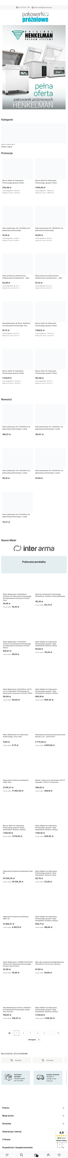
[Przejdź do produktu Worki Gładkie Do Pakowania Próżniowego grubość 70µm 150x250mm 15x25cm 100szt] (50, 858)
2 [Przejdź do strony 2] (23, 1033)
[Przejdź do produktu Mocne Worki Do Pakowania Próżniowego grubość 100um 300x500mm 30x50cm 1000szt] (18, 812)
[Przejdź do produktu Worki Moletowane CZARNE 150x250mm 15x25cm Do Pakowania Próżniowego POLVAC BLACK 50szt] (18, 949)
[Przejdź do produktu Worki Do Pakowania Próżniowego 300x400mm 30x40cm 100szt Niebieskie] (50, 581)
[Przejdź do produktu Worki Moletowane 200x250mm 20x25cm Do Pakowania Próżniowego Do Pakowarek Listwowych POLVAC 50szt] (18, 581)
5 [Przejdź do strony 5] (44, 1033)
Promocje (49, 1060)
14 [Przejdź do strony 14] (58, 1033)
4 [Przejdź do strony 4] (37, 1033)
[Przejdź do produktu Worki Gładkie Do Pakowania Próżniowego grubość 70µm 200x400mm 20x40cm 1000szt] (50, 903)
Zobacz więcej (6, 147)
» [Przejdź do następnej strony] (34, 1039)
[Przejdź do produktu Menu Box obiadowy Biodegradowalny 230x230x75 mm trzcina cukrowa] (50, 949)
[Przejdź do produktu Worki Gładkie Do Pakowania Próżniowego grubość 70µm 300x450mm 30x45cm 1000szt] (50, 676)
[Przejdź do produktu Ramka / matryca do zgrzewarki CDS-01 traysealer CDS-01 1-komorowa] (50, 767)
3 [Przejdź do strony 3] (30, 1033)
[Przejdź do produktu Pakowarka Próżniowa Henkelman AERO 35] (18, 903)
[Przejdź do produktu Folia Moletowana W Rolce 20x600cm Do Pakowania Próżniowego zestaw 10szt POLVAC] (18, 994)
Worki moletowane (8, 144)
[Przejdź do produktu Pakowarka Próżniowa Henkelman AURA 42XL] (18, 767)
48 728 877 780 (24, 7)
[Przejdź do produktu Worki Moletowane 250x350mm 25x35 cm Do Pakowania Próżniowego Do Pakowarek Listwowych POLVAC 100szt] (18, 676)
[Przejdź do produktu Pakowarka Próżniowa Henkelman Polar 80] (18, 858)
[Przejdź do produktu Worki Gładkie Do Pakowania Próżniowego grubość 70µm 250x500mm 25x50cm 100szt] (50, 628)
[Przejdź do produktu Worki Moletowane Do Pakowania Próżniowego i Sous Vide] (18, 721)
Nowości (18, 1060)
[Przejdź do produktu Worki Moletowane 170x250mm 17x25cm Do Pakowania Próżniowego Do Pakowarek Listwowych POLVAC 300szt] (18, 628)
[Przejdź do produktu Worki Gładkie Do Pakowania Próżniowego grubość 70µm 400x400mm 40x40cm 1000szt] (50, 812)
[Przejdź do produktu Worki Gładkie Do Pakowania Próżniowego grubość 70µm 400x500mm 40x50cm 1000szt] (50, 994)
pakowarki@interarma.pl (43, 7)
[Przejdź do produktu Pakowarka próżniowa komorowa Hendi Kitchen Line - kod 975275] (50, 721)
